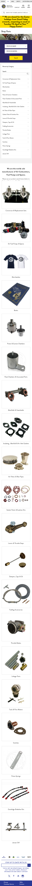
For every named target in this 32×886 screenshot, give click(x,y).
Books (4, 91)
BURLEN (3, 1)
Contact (17, 7)
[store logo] (7, 6)
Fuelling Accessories (8, 126)
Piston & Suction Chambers (10, 95)
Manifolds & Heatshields (9, 103)
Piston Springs (6, 146)
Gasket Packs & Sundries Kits (11, 114)
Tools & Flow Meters (8, 138)
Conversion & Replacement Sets (11, 79)
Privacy (6, 882)
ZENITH (18, 1)
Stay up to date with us (16, 862)
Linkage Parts (6, 134)
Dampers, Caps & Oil (8, 122)
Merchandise (6, 87)
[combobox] (16, 12)
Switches (5, 142)
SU (8, 1)
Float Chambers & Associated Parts (12, 99)
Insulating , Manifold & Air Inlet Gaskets (13, 106)
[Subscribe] (29, 865)
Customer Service (9, 884)
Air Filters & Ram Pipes (9, 110)
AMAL (12, 1)
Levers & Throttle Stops (9, 118)
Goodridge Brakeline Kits (9, 150)
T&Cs (21, 882)
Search (4, 71)
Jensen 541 (6, 154)
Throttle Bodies (7, 130)
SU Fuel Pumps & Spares (9, 83)
